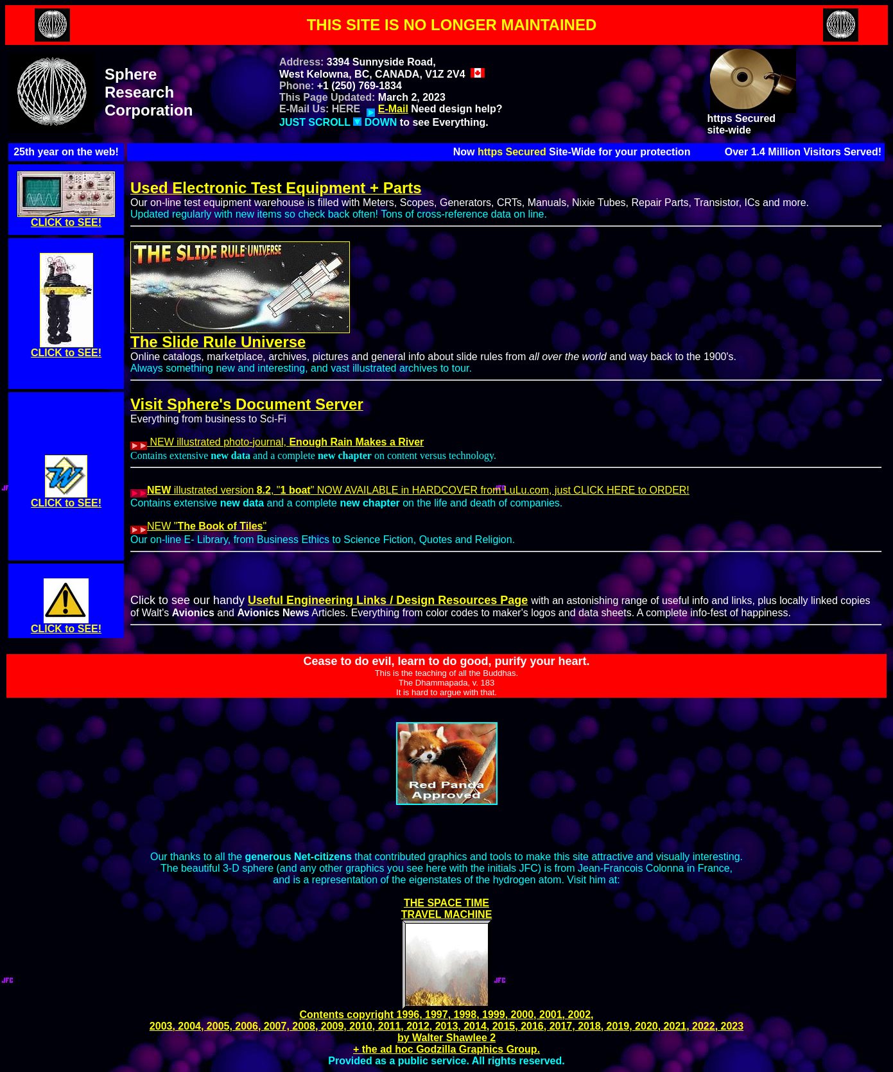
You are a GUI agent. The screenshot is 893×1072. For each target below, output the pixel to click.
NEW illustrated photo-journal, (277, 442)
